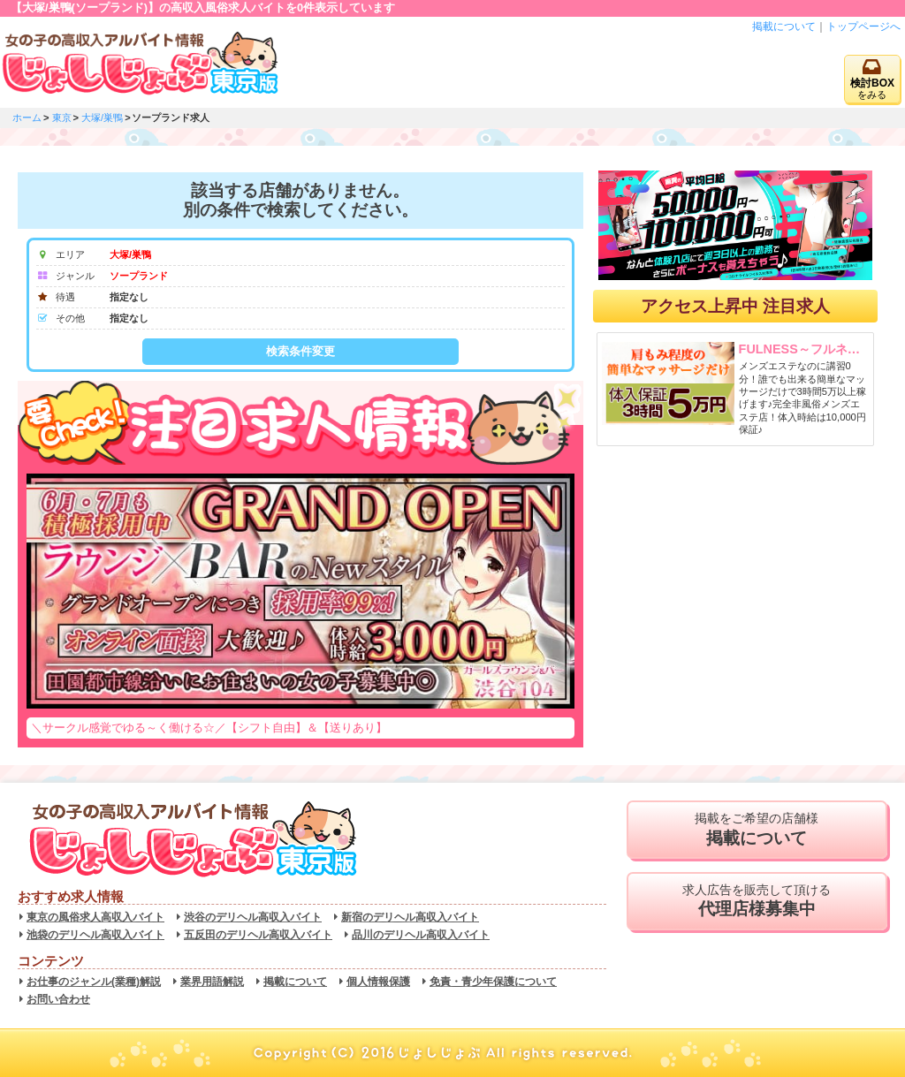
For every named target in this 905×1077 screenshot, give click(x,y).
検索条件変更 (300, 351)
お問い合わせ (58, 999)
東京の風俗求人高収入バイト (95, 917)
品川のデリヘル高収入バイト (421, 935)
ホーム (27, 117)
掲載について (784, 26)
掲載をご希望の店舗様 (757, 829)
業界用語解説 (212, 981)
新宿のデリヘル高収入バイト (410, 917)
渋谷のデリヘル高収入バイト (253, 917)
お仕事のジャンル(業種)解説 (94, 981)
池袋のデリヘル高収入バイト (95, 935)
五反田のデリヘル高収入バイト (258, 935)
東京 (62, 117)
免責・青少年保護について (493, 981)
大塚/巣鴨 (102, 117)
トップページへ (863, 26)
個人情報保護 (378, 981)
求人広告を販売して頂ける (757, 901)
